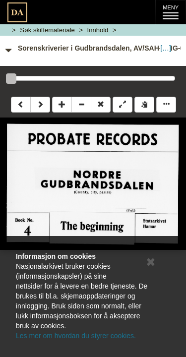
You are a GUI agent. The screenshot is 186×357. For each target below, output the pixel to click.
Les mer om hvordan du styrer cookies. (76, 336)
